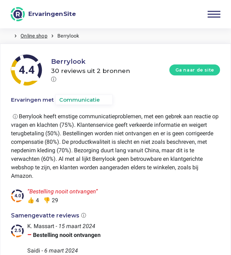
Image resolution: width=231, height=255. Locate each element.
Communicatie (79, 99)
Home (7, 36)
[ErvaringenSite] (43, 14)
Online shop (34, 36)
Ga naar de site (194, 70)
